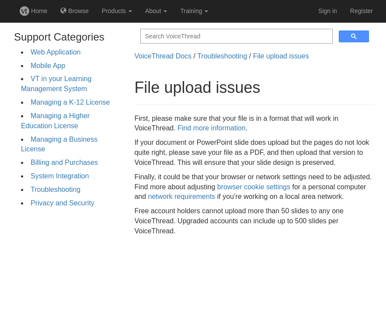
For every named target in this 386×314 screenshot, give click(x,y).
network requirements (182, 196)
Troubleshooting (55, 189)
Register (361, 10)
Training (194, 10)
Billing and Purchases (64, 162)
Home (33, 11)
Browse (74, 10)
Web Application (55, 52)
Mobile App (48, 65)
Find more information (211, 128)
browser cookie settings (253, 187)
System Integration (60, 176)
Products (117, 10)
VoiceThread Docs (162, 56)
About (156, 10)
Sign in (327, 10)
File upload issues (281, 56)
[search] (236, 36)
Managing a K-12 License (70, 102)
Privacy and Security (62, 203)
